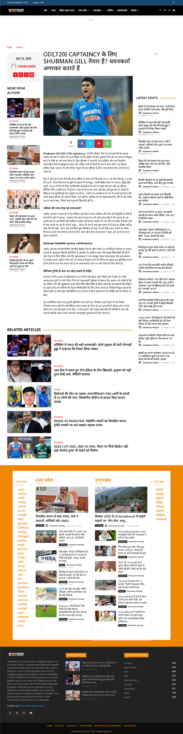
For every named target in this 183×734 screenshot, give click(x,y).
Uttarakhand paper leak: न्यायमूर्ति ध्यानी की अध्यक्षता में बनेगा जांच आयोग (132, 535)
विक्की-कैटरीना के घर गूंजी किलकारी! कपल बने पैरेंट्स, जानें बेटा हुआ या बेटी (21, 263)
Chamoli (122, 591)
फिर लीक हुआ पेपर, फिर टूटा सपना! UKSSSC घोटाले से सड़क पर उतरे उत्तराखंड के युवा (132, 550)
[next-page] (142, 370)
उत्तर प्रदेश (44, 480)
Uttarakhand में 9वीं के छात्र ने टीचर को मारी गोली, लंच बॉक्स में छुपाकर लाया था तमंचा (132, 600)
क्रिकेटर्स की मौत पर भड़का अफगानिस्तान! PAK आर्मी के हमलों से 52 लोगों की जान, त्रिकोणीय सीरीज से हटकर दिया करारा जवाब (92, 398)
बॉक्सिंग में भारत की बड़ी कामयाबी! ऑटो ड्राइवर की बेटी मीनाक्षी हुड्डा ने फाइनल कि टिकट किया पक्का (23, 129)
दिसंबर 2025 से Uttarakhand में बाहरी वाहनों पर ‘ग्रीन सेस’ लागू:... (120, 519)
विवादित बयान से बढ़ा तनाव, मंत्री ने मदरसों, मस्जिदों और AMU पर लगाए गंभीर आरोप (22, 175)
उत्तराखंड (103, 480)
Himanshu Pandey (17, 136)
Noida (62, 565)
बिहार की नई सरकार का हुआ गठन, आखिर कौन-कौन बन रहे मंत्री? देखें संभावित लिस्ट (23, 219)
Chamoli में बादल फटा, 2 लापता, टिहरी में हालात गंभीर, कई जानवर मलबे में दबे (131, 584)
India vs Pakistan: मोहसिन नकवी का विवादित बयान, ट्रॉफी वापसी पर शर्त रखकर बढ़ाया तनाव (90, 423)
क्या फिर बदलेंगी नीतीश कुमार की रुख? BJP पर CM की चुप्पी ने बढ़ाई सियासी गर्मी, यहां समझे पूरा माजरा (156, 303)
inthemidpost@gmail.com (31, 706)
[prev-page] (138, 370)
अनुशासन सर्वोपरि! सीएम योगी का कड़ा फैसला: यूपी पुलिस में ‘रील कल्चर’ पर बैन (156, 338)
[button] (173, 3)
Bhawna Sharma (27, 66)
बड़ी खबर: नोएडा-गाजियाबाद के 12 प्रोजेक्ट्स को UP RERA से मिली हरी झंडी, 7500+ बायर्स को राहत (155, 233)
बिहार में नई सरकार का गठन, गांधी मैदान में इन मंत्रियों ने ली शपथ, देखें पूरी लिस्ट (156, 108)
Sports (19, 47)
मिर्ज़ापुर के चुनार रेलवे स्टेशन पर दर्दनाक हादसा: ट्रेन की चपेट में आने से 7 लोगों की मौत (156, 250)
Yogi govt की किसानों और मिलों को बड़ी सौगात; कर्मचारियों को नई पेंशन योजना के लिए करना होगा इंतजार (156, 321)
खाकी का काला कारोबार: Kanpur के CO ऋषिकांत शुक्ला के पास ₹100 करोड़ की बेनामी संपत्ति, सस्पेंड (156, 356)
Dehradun (122, 542)
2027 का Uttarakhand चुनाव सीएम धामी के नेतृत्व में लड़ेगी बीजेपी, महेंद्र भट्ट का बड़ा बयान (132, 567)
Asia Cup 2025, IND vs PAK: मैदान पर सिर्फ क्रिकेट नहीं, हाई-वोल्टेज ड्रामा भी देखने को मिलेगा (91, 449)
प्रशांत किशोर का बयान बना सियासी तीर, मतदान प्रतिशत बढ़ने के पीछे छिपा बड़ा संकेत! (155, 197)
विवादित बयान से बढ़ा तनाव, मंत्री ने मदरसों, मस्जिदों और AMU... (57, 519)
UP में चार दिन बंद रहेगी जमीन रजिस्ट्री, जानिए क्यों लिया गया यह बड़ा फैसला (156, 267)
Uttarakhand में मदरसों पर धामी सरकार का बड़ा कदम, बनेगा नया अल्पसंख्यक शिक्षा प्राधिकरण (131, 617)
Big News (13, 121)
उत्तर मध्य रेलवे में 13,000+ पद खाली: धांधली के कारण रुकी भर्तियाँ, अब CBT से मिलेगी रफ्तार (156, 215)
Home (9, 47)
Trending (63, 545)
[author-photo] (140, 113)
